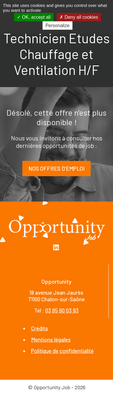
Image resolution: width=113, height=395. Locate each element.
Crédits (39, 328)
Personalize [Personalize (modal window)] (57, 25)
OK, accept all (34, 17)
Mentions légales (51, 339)
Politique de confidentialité (62, 350)
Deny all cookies (79, 17)
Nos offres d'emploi (56, 168)
